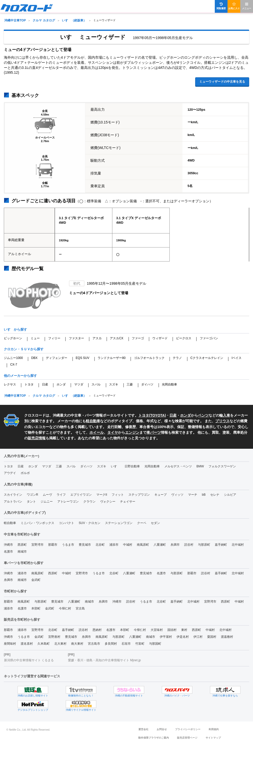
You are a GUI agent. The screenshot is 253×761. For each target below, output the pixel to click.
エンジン (132, 432)
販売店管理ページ (187, 737)
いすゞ (115, 466)
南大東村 (77, 643)
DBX (34, 358)
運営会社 (143, 729)
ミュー (35, 338)
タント (31, 501)
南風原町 (143, 544)
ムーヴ (47, 494)
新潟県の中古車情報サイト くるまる (29, 660)
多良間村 (111, 643)
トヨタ (29, 384)
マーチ (192, 494)
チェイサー (127, 501)
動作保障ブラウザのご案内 (153, 737)
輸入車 (224, 415)
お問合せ (162, 729)
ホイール (96, 432)
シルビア (230, 494)
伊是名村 (183, 637)
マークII (101, 494)
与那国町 (155, 643)
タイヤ (112, 432)
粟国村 (211, 637)
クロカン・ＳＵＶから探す (24, 349)
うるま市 (68, 544)
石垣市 (126, 643)
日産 (45, 384)
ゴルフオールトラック (149, 358)
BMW (200, 466)
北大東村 (60, 643)
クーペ (141, 523)
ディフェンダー (56, 358)
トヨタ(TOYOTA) (152, 415)
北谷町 (100, 544)
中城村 (127, 544)
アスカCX (116, 338)
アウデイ (10, 473)
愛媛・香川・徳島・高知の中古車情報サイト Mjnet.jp (104, 660)
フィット (118, 494)
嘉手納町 (221, 544)
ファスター (76, 338)
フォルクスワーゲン (222, 466)
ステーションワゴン (118, 523)
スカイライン (13, 494)
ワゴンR (32, 494)
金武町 (36, 580)
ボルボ (25, 473)
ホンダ (61, 384)
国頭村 (172, 630)
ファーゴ (138, 338)
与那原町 (204, 544)
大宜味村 (157, 630)
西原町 (22, 544)
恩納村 (97, 630)
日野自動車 (132, 466)
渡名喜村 (27, 643)
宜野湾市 (37, 544)
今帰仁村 (65, 608)
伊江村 (198, 637)
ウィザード (160, 338)
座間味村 (10, 643)
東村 (184, 630)
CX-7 (13, 364)
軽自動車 (93, 421)
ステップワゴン (139, 494)
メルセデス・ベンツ (178, 466)
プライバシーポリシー (188, 729)
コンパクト (66, 523)
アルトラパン (13, 501)
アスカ (97, 338)
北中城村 (238, 544)
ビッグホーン (13, 338)
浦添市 (113, 544)
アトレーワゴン (68, 501)
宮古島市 (94, 643)
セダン (155, 523)
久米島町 (43, 643)
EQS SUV (82, 358)
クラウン (89, 501)
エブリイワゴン (81, 494)
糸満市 (175, 544)
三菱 (130, 384)
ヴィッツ (177, 494)
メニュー (246, 6)
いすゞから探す (15, 329)
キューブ (160, 494)
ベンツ (203, 415)
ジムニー (47, 501)
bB (204, 494)
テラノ (177, 358)
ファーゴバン (209, 338)
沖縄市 (8, 544)
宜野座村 (54, 637)
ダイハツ (147, 384)
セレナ (214, 494)
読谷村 (188, 544)
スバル (96, 384)
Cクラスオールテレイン (206, 358)
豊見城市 (85, 544)
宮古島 (80, 608)
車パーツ (154, 432)
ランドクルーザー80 (111, 358)
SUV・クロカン (89, 523)
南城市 (22, 551)
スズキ (113, 384)
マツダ (78, 384)
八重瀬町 (160, 544)
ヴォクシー (107, 501)
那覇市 (52, 544)
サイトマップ (213, 737)
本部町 (36, 608)
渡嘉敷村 (227, 637)
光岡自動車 (169, 384)
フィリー (54, 338)
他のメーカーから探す (20, 376)
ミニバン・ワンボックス (37, 523)
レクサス (10, 384)
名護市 (8, 551)
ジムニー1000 (13, 358)
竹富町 (139, 643)
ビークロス (183, 338)
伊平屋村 (166, 637)
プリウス (222, 421)
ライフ (61, 494)
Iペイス (237, 358)
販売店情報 (37, 438)
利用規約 (214, 729)
